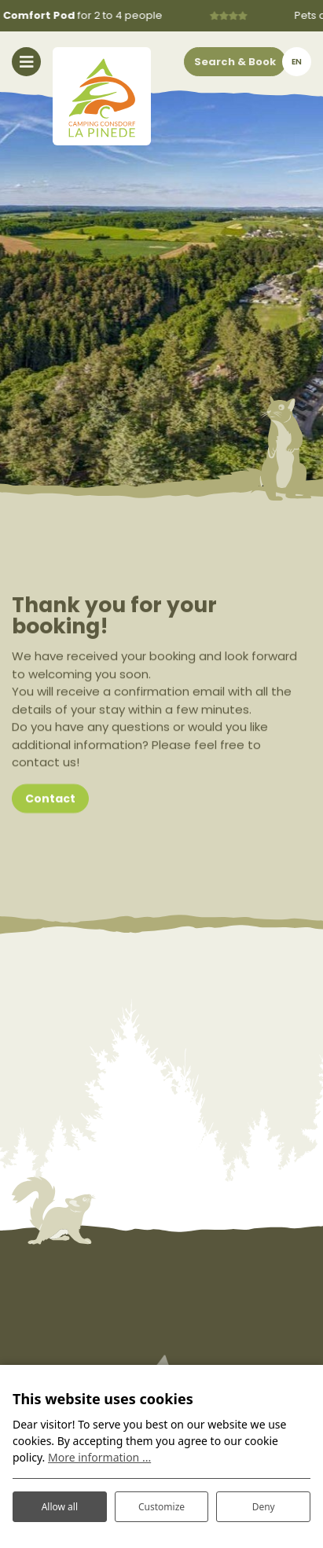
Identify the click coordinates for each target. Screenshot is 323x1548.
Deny (263, 1506)
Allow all (60, 1506)
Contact (50, 803)
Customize (161, 1506)
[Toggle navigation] (26, 61)
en (297, 62)
